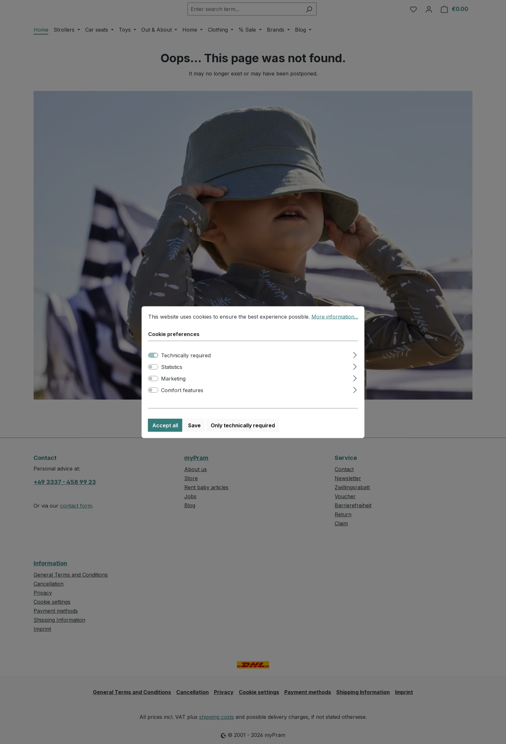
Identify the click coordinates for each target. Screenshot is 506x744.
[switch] (153, 367)
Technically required (186, 355)
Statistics (171, 367)
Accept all (165, 425)
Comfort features (182, 390)
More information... (334, 317)
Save (194, 425)
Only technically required (243, 425)
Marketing (173, 379)
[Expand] (355, 355)
